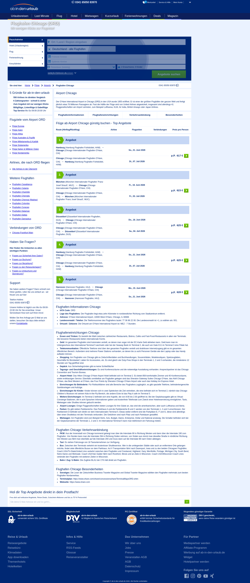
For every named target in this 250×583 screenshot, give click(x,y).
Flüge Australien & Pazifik (23, 138)
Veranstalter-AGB (136, 557)
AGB (128, 561)
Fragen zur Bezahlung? (22, 263)
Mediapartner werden (197, 543)
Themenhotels (16, 561)
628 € (180, 292)
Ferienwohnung (16, 57)
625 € (180, 225)
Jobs (128, 547)
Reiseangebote (17, 543)
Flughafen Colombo (21, 203)
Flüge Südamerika (20, 145)
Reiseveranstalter (77, 557)
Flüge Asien (17, 130)
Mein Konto (178, 2)
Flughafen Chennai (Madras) (25, 200)
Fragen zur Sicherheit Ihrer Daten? (27, 256)
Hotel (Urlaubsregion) (18, 45)
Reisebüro (14, 547)
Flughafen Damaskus (21, 219)
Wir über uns (133, 543)
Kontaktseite (21, 323)
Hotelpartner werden (196, 561)
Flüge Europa (18, 126)
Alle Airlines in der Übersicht (24, 169)
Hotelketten (15, 566)
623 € (180, 191)
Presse (129, 552)
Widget (188, 557)
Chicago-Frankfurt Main (22, 232)
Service (71, 543)
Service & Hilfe (165, 2)
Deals (157, 16)
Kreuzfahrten (15, 64)
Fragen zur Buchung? (21, 259)
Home (27, 85)
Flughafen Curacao (20, 207)
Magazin (173, 16)
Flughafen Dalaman (21, 211)
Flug (59, 16)
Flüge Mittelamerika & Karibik (25, 141)
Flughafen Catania (20, 188)
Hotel (74, 16)
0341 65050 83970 (86, 2)
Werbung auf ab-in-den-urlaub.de (204, 552)
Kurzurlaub (112, 16)
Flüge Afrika (17, 134)
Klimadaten (15, 552)
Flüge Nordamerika (20, 153)
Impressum (132, 571)
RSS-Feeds (73, 547)
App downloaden (18, 557)
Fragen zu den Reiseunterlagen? (26, 267)
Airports (47, 85)
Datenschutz (133, 566)
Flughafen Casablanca (22, 184)
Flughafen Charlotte (21, 192)
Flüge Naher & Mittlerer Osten (25, 149)
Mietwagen (91, 16)
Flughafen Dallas (19, 215)
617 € (180, 156)
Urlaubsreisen (19, 16)
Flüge (37, 85)
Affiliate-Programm (195, 547)
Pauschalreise (16, 39)
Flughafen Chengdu (21, 196)
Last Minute (42, 16)
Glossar (71, 552)
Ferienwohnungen (136, 16)
